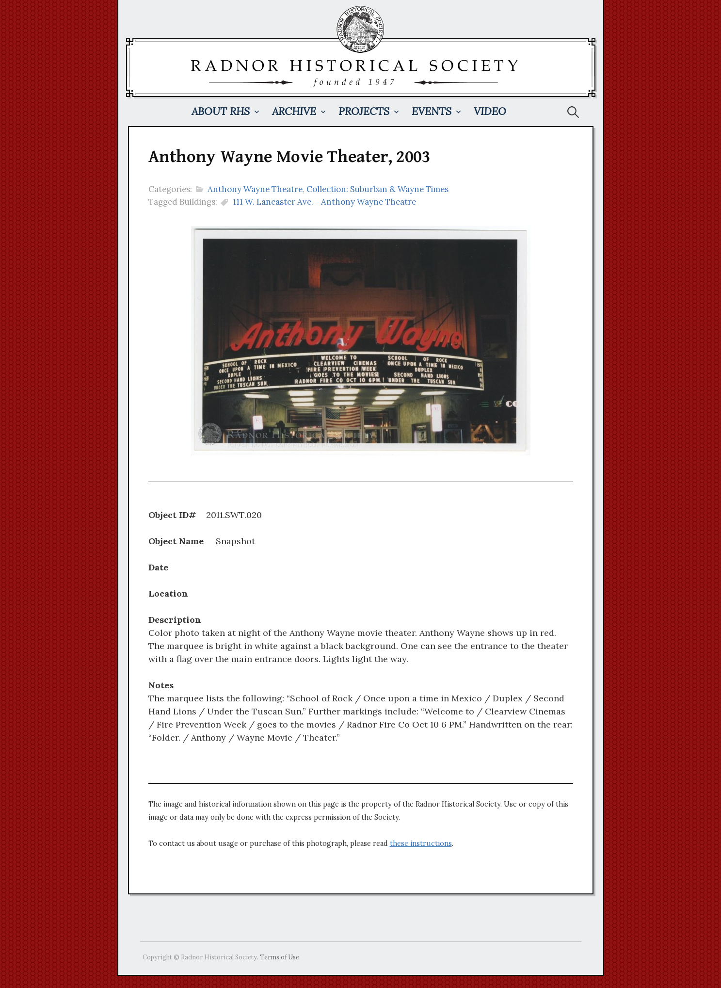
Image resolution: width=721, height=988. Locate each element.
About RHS (221, 111)
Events (431, 111)
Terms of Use (279, 957)
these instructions (421, 843)
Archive (294, 111)
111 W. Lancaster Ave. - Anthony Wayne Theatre (324, 201)
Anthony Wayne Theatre (255, 189)
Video (490, 111)
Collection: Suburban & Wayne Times (377, 189)
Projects (363, 111)
